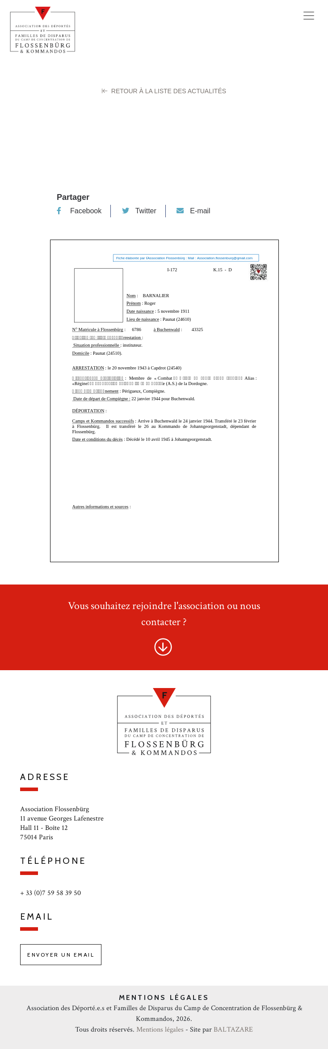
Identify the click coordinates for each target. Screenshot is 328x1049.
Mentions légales (160, 1029)
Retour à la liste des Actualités (164, 91)
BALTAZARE (233, 1029)
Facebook (79, 211)
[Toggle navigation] (308, 16)
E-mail (193, 211)
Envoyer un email (60, 954)
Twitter (139, 211)
